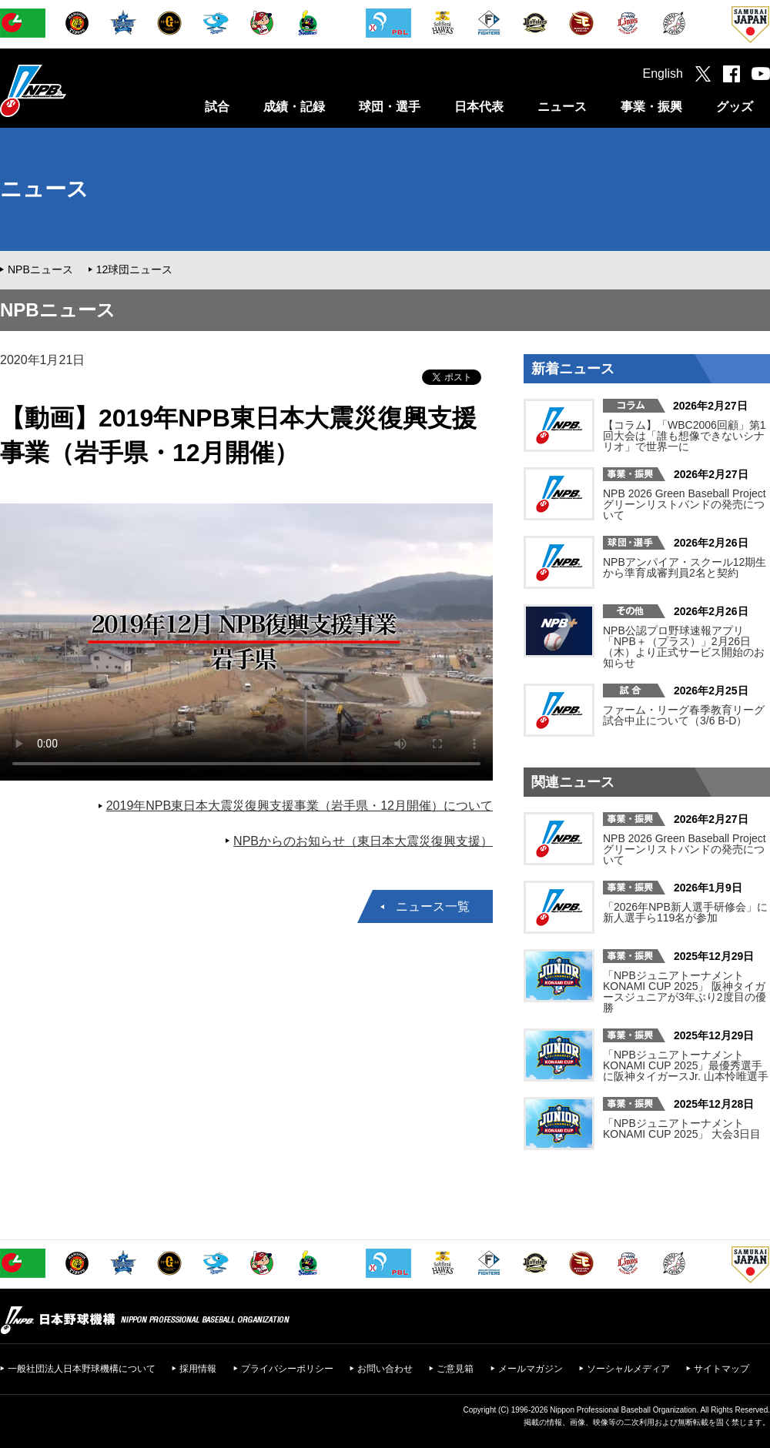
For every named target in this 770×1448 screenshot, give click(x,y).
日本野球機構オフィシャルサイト (71, 90)
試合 (217, 106)
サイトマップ (721, 1368)
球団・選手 (389, 106)
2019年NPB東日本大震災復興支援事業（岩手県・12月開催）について (299, 805)
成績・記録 (294, 106)
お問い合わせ (385, 1368)
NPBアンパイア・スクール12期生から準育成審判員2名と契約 (684, 567)
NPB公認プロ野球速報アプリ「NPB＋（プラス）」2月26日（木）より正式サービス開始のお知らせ (684, 646)
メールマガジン (530, 1368)
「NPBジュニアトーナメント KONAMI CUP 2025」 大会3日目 (682, 1128)
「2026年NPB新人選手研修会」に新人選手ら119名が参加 (685, 912)
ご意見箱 (455, 1368)
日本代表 (479, 106)
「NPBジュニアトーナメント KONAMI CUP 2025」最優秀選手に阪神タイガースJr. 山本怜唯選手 (685, 1065)
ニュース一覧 (433, 906)
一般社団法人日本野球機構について (82, 1368)
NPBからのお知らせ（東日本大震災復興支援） (363, 841)
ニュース (562, 106)
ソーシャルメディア (628, 1368)
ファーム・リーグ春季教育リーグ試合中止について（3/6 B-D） (684, 715)
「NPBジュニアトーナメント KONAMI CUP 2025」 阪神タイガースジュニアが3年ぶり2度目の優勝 (684, 991)
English (663, 73)
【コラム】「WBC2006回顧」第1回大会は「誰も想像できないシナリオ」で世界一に (684, 436)
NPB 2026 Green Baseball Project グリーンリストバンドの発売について (684, 504)
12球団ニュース (134, 269)
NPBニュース (40, 269)
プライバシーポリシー (287, 1368)
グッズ (734, 106)
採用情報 (197, 1368)
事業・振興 (651, 106)
